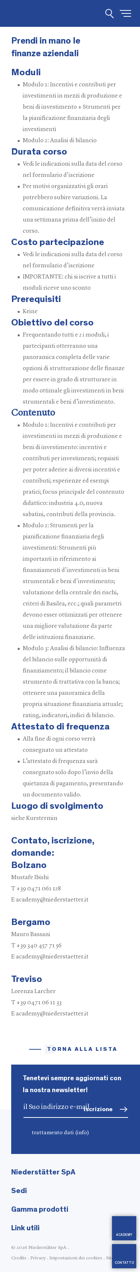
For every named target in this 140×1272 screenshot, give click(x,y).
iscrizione (98, 1109)
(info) (82, 1133)
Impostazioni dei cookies (75, 1258)
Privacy (38, 1258)
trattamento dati (60, 1133)
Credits (19, 1258)
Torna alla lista (82, 1049)
